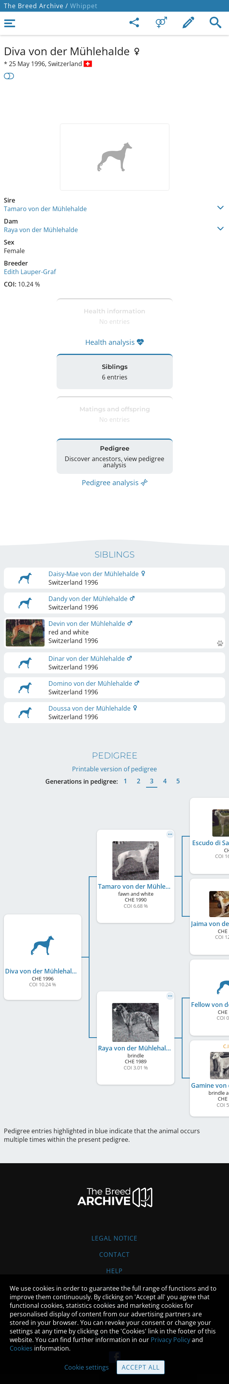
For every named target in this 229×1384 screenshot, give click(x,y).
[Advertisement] (114, 100)
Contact (114, 1254)
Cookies (21, 1348)
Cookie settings (86, 1367)
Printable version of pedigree (114, 769)
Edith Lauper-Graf (30, 271)
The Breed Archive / (36, 6)
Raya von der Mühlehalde (41, 229)
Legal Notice (114, 1238)
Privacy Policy (170, 1339)
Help (114, 1271)
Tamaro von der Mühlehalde (45, 208)
